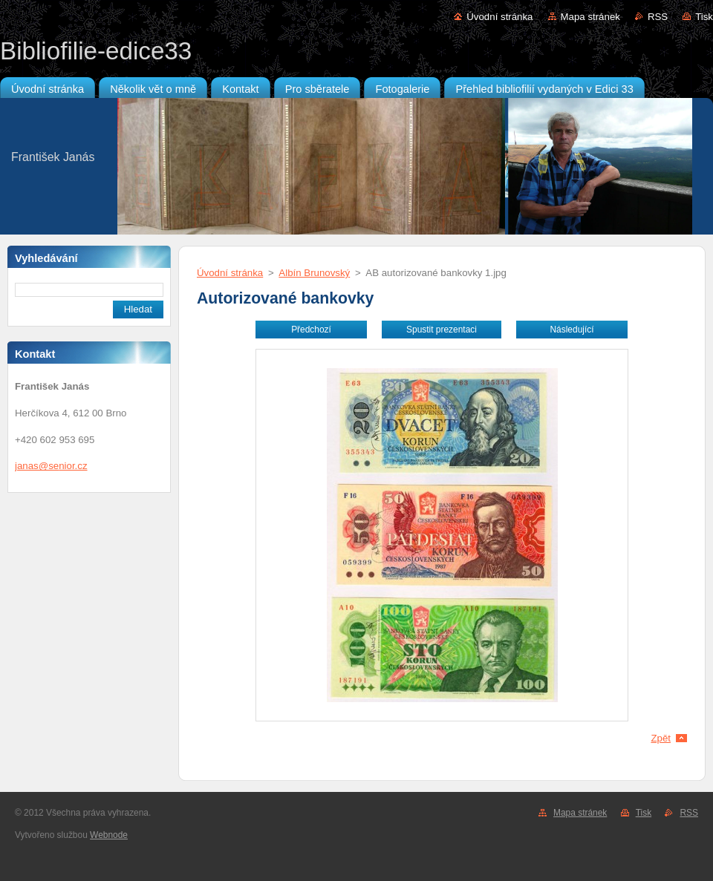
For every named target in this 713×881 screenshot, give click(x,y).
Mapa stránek (590, 16)
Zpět (661, 738)
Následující (571, 329)
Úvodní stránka (499, 16)
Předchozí (311, 329)
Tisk (704, 16)
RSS (658, 16)
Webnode (109, 835)
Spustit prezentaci (441, 329)
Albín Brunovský (314, 272)
